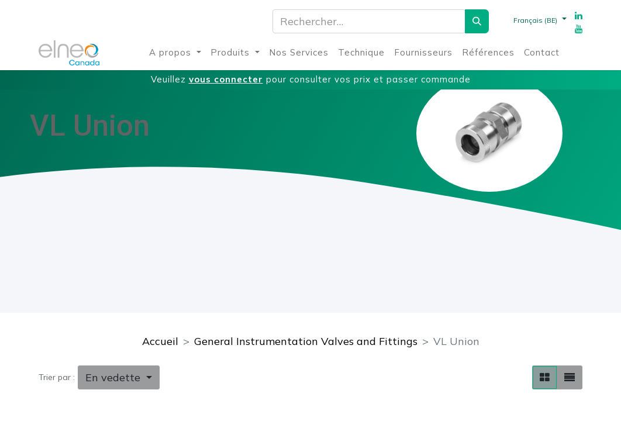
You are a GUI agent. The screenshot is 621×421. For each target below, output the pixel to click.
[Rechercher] (477, 21)
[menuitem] (175, 53)
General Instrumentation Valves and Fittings (306, 341)
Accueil (160, 341)
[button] (119, 377)
